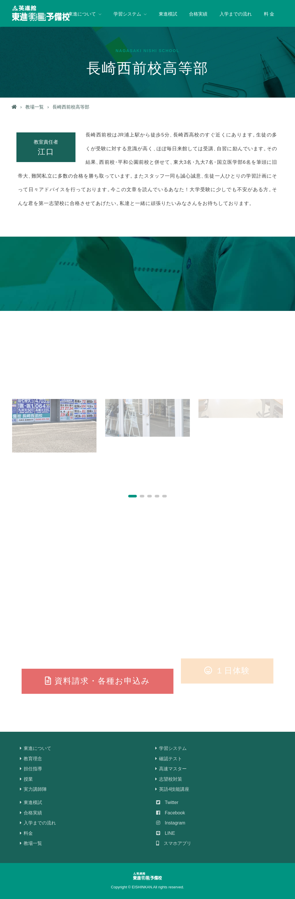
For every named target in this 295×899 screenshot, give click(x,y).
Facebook (170, 812)
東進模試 (168, 14)
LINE (165, 833)
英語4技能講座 (172, 789)
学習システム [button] (130, 14)
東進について (36, 748)
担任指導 (31, 768)
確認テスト (169, 758)
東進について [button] (84, 14)
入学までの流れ (236, 14)
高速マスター (171, 768)
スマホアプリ (173, 843)
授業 (27, 779)
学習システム (171, 748)
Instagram (170, 822)
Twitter (167, 802)
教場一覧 (34, 106)
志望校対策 (169, 779)
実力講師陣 (34, 789)
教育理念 (31, 758)
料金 (27, 833)
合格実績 (198, 14)
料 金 (269, 14)
